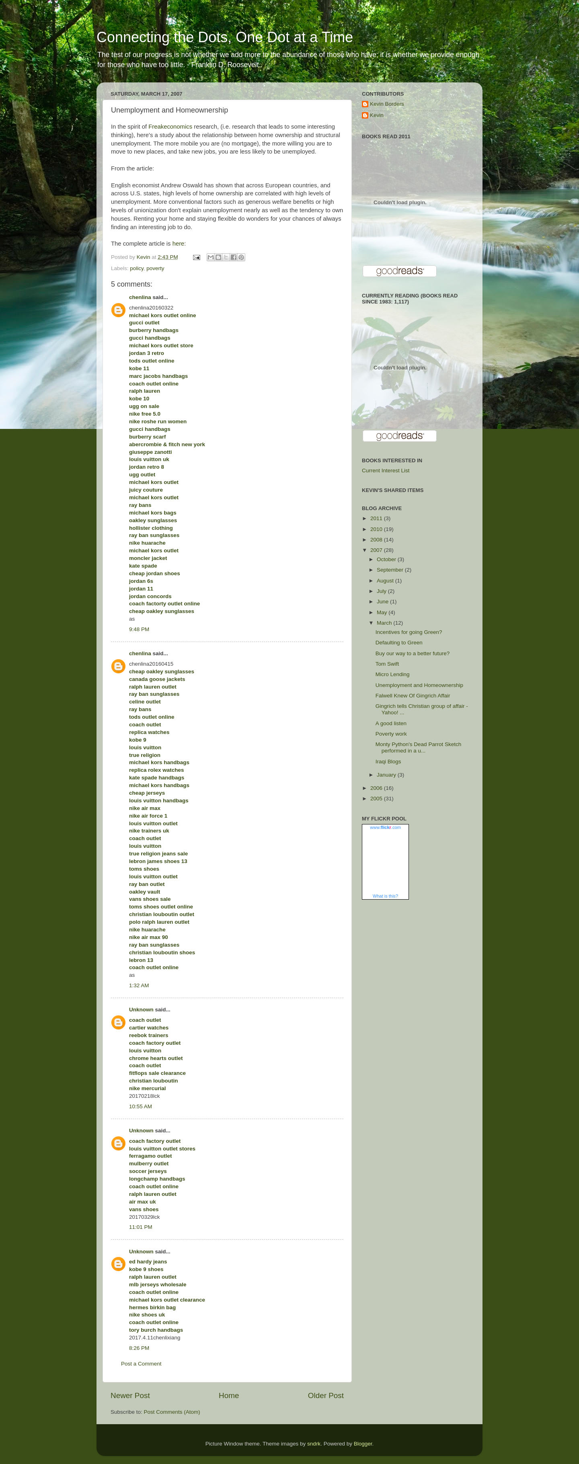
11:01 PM (140, 1227)
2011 (377, 518)
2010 (377, 529)
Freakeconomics (170, 126)
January (387, 775)
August (386, 581)
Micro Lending (393, 674)
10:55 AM (140, 1106)
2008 (377, 540)
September (391, 570)
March (385, 623)
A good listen (391, 723)
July (382, 591)
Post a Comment (141, 1364)
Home (229, 1395)
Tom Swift (387, 664)
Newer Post (130, 1395)
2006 (377, 788)
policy (137, 268)
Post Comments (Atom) (172, 1412)
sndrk (313, 1444)
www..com (385, 827)
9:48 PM (139, 629)
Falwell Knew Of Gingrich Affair (413, 696)
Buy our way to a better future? (413, 653)
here (178, 243)
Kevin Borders (387, 104)
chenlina (140, 297)
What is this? (385, 896)
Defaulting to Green (399, 643)
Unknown (141, 1010)
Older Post (326, 1395)
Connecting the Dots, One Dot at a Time (224, 37)
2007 (377, 550)
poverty (155, 268)
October (387, 559)
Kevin (377, 115)
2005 (377, 799)
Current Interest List (386, 470)
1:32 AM (139, 985)
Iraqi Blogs (388, 762)
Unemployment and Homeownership (419, 685)
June (383, 602)
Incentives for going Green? (409, 632)
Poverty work (391, 734)
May (382, 612)
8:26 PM (139, 1348)
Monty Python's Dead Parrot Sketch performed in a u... (418, 747)
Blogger (363, 1444)
